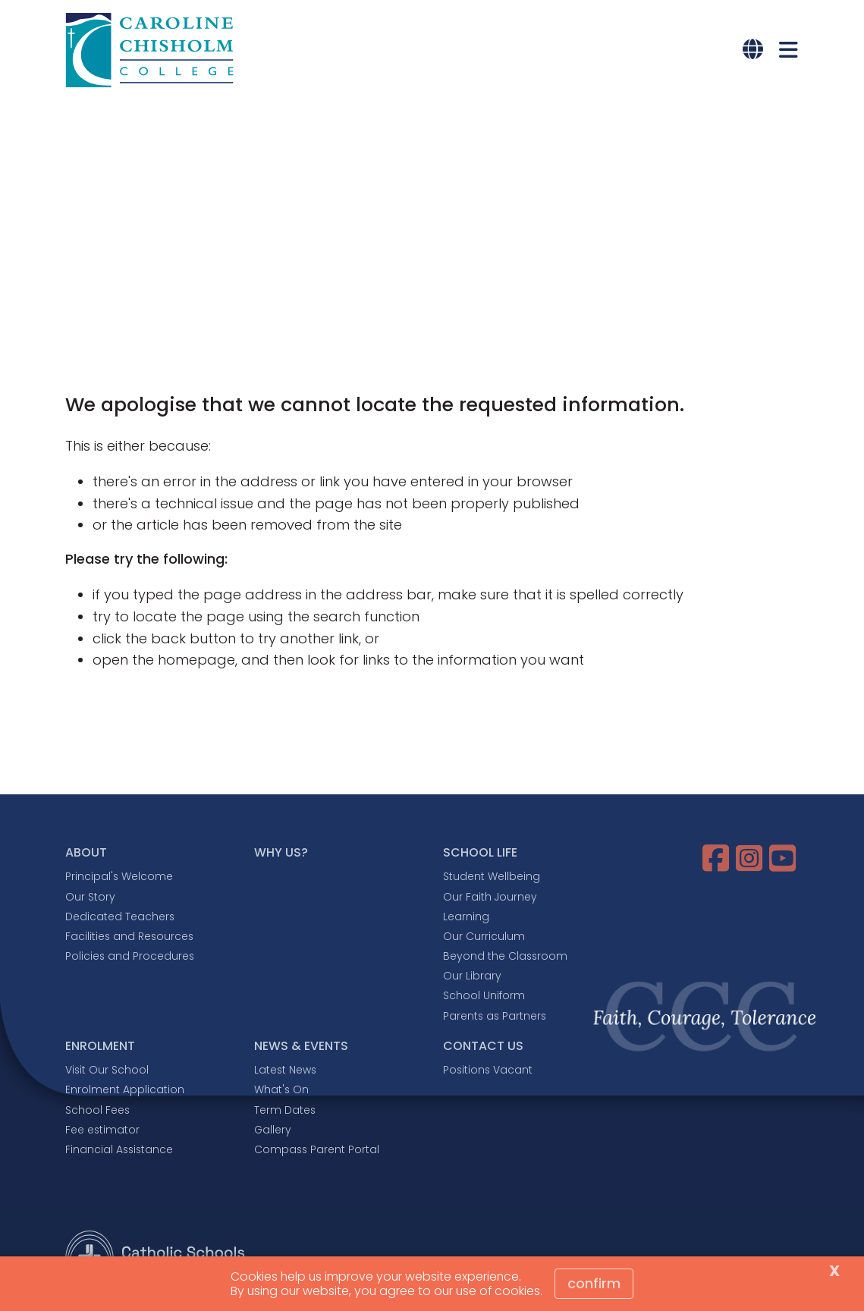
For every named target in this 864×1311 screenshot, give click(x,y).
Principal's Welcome (119, 876)
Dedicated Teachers (119, 916)
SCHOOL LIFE (480, 852)
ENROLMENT (100, 1046)
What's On (281, 1089)
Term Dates (285, 1110)
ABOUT (86, 852)
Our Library (472, 975)
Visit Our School (107, 1069)
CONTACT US (483, 1046)
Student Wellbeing (491, 876)
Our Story (90, 896)
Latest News (285, 1069)
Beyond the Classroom (505, 956)
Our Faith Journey (490, 896)
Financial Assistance (119, 1149)
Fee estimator (102, 1129)
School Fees (97, 1110)
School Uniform (484, 995)
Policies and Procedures (129, 956)
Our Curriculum (484, 936)
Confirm (594, 1283)
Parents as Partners (494, 1015)
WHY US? (281, 852)
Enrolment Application (124, 1089)
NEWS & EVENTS (301, 1046)
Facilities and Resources (129, 936)
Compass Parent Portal (316, 1149)
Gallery (272, 1129)
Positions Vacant (488, 1069)
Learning (466, 916)
